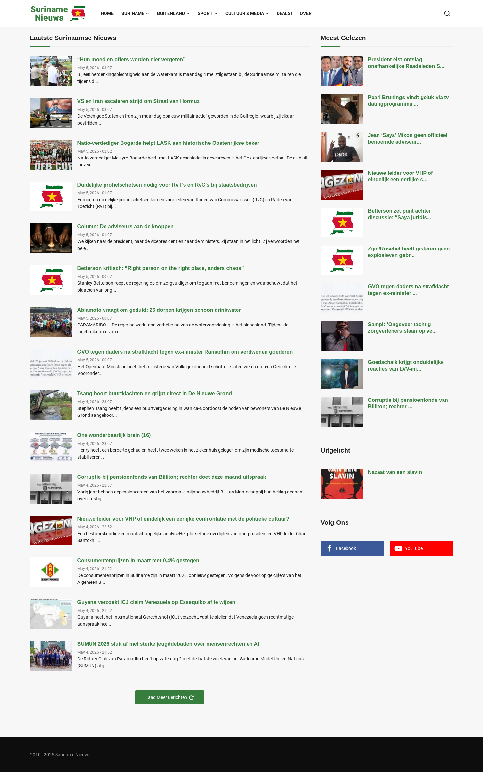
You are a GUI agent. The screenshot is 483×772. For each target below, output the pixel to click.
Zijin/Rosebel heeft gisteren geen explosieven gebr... (409, 252)
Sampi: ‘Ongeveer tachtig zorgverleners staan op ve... (402, 328)
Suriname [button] (135, 13)
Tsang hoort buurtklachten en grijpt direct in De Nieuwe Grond (154, 393)
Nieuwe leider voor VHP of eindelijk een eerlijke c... (400, 176)
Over (306, 13)
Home (107, 13)
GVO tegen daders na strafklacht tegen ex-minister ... (408, 290)
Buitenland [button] (173, 13)
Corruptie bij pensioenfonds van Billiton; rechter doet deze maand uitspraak (171, 477)
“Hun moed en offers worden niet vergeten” (131, 59)
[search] (447, 14)
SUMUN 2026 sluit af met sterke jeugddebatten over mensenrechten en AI (168, 644)
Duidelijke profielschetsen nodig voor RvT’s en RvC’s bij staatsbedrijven (167, 185)
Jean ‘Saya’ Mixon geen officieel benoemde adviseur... (408, 138)
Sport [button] (207, 13)
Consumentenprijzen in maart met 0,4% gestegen (138, 560)
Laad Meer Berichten (169, 697)
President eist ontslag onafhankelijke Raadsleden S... (406, 63)
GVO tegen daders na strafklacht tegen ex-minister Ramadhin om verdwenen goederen (185, 352)
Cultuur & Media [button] (247, 13)
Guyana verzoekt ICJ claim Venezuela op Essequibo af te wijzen (156, 602)
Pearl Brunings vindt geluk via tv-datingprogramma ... (409, 101)
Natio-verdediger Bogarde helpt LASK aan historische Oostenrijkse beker (168, 143)
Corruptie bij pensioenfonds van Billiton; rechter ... (408, 403)
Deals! (284, 13)
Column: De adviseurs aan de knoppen (125, 226)
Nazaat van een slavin (395, 472)
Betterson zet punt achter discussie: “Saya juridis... (399, 214)
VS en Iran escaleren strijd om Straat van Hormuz (138, 101)
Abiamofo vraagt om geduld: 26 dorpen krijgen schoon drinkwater (159, 310)
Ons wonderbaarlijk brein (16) (114, 435)
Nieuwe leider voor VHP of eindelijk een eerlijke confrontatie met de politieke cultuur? (183, 519)
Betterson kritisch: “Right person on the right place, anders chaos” (160, 268)
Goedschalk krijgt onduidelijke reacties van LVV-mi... (406, 365)
